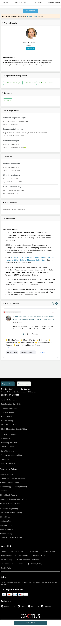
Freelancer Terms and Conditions (13, 564)
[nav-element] (53, 303)
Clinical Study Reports (8, 495)
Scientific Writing (7, 438)
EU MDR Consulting (8, 434)
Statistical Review (8, 412)
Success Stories (17, 551)
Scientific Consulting (9, 408)
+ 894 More (41, 352)
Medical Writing (7, 420)
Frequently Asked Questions (11, 392)
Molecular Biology (12, 83)
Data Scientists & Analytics (11, 404)
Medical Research (8, 463)
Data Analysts (20, 2)
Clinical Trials (30, 83)
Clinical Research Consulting (12, 425)
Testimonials (23, 555)
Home (3, 551)
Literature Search (7, 446)
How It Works (33, 551)
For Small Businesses (9, 400)
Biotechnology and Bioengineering (13, 486)
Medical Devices (6, 474)
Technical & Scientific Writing (11, 503)
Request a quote (32, 16)
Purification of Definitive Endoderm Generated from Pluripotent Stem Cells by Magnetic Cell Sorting (30, 258)
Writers (6, 2)
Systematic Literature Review (11, 537)
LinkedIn (46, 606)
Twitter (22, 606)
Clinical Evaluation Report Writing (14, 429)
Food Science (6, 416)
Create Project (30, 623)
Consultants (37, 2)
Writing (7, 100)
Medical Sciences (46, 83)
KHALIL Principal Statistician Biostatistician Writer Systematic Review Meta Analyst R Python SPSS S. (33, 318)
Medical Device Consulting (11, 455)
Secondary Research (9, 442)
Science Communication (9, 482)
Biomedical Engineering (9, 508)
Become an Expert (24, 384)
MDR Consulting (6, 525)
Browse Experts (49, 551)
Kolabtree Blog (6, 559)
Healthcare (5, 459)
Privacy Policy (36, 564)
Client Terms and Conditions (28, 559)
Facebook (33, 606)
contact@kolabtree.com (28, 392)
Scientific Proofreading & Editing (12, 478)
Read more (9, 348)
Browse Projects (7, 555)
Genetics (3, 491)
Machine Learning (27, 352)
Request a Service (7, 384)
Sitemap (36, 555)
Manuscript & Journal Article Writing (13, 499)
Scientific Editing (7, 451)
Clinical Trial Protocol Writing (11, 512)
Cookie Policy (6, 568)
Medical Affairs (5, 521)
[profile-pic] (8, 318)
